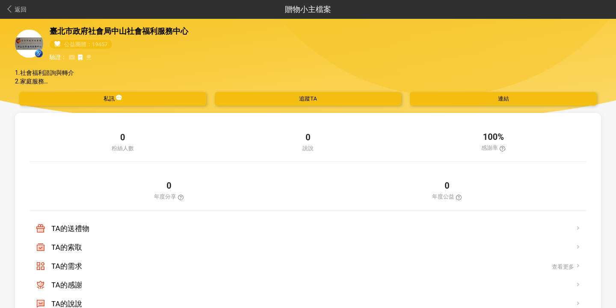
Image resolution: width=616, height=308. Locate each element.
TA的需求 (66, 266)
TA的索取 (66, 247)
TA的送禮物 (70, 228)
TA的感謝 (66, 285)
